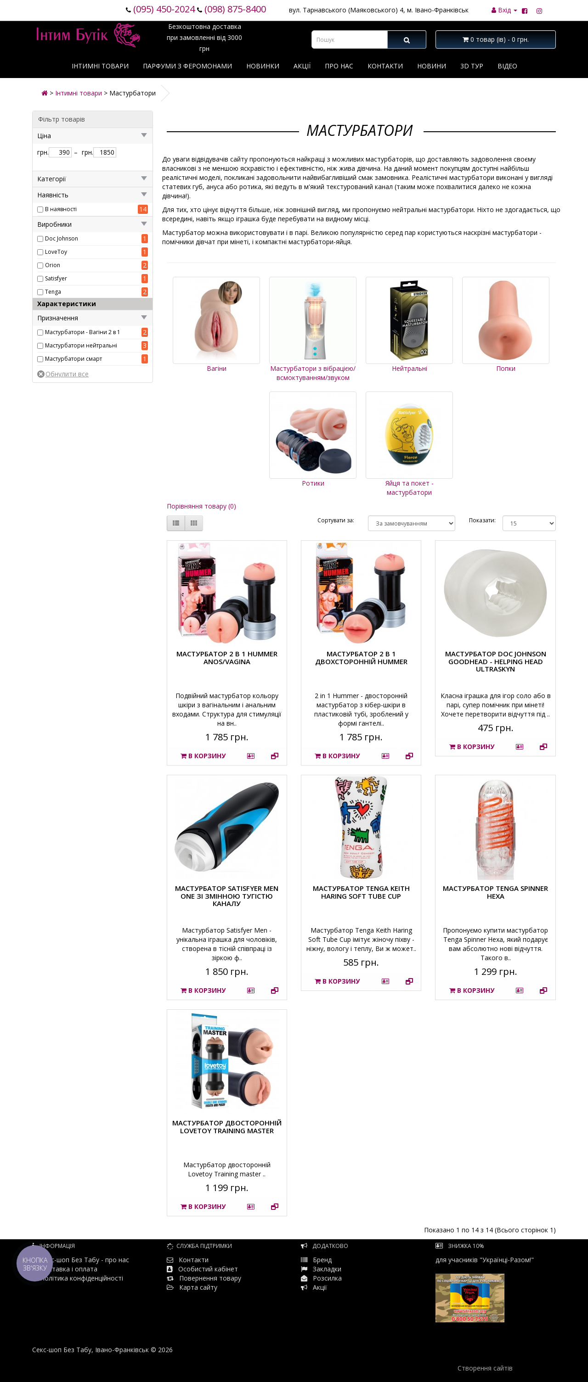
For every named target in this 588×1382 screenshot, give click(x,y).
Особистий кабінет (208, 1269)
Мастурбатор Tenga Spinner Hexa (495, 892)
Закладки (327, 1269)
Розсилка (327, 1278)
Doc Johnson (61, 238)
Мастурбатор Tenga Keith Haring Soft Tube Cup (361, 892)
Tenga (53, 292)
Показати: (479, 520)
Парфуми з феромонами (187, 66)
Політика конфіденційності (77, 1278)
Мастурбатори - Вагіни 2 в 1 (82, 332)
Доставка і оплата (64, 1269)
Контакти (385, 66)
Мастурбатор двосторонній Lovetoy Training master (227, 1126)
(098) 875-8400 (235, 9)
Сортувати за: (335, 520)
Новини (431, 66)
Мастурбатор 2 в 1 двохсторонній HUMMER (361, 657)
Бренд (316, 1259)
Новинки (262, 66)
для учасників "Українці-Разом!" (484, 1288)
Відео (507, 66)
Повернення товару (204, 1278)
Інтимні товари (100, 66)
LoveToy (56, 252)
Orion (52, 265)
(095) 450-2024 (164, 9)
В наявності (61, 209)
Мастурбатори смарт (73, 359)
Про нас (339, 66)
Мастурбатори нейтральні (81, 345)
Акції (302, 66)
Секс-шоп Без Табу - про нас (80, 1259)
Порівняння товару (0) (201, 506)
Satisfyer (56, 278)
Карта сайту (192, 1287)
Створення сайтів (485, 1368)
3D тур (471, 66)
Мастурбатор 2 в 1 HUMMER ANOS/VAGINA (226, 657)
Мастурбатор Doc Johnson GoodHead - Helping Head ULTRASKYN (495, 661)
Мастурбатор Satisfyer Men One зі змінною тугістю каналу (226, 896)
